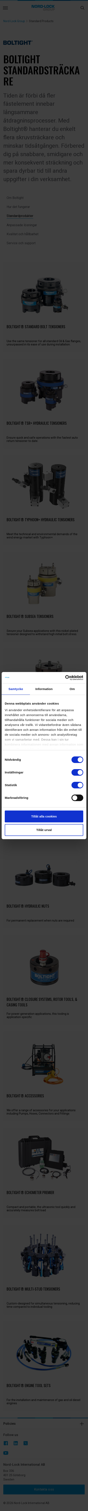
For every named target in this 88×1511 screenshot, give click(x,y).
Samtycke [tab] (15, 689)
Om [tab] (72, 689)
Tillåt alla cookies (44, 816)
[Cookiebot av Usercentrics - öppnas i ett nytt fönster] (65, 677)
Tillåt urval (44, 830)
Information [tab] (44, 689)
